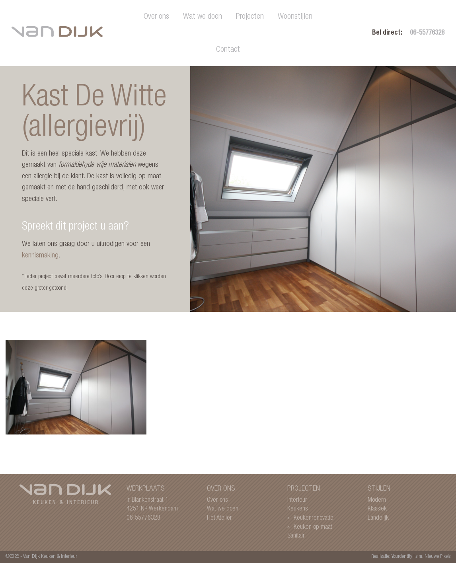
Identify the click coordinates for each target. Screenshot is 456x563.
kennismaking (40, 255)
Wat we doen (202, 17)
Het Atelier (219, 518)
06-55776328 (427, 33)
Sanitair (296, 536)
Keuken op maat (313, 527)
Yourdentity (402, 556)
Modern (377, 500)
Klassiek (377, 509)
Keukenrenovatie (313, 518)
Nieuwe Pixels (437, 556)
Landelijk (378, 518)
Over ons (156, 17)
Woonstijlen (295, 17)
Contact (228, 50)
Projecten (250, 17)
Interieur (297, 500)
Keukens (297, 509)
